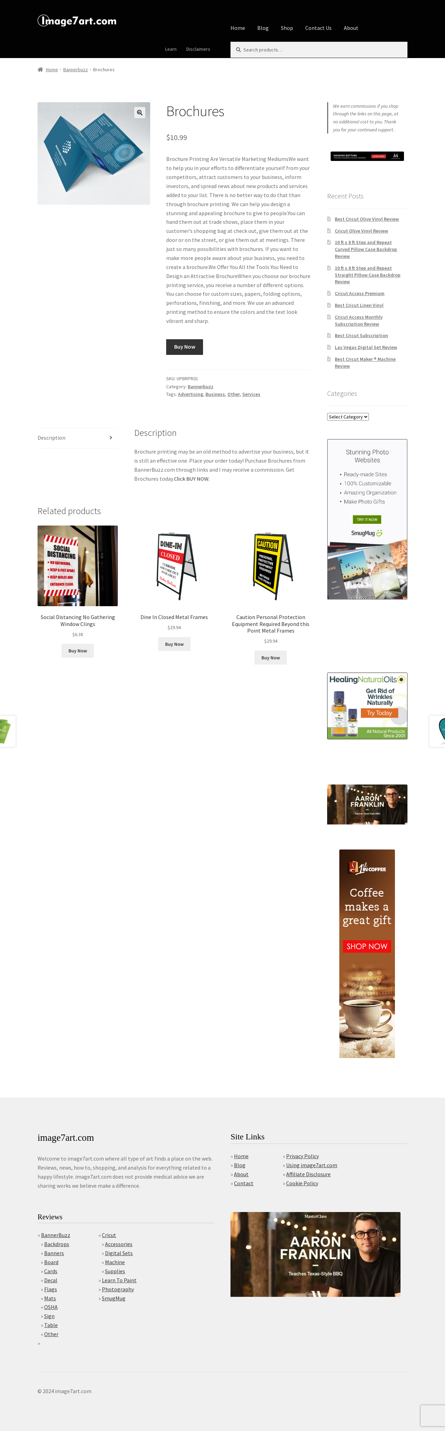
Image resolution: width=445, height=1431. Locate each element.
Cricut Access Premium (360, 293)
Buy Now (184, 346)
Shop (287, 27)
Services (251, 394)
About (351, 27)
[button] (139, 112)
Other (233, 394)
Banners (54, 1253)
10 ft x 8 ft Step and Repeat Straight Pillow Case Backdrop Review (367, 275)
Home (237, 27)
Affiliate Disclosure (308, 1174)
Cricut (109, 1234)
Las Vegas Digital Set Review (366, 347)
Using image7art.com (311, 1165)
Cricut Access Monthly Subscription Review (359, 320)
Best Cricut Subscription (361, 335)
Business (215, 394)
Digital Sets (119, 1253)
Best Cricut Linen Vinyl (359, 305)
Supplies (115, 1271)
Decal (50, 1280)
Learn (171, 49)
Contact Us (318, 27)
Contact (243, 1183)
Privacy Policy (302, 1156)
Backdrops (56, 1244)
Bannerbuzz (75, 69)
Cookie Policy (302, 1183)
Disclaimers (198, 49)
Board (51, 1262)
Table (51, 1325)
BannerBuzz (55, 1234)
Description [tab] (51, 437)
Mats (50, 1298)
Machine (115, 1262)
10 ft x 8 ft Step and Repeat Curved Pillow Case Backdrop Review (366, 249)
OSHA (51, 1306)
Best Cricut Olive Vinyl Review (367, 219)
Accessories (118, 1244)
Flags (50, 1289)
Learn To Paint (119, 1280)
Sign (49, 1315)
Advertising (190, 394)
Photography (118, 1289)
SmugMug (114, 1298)
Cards (50, 1271)
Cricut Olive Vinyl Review (361, 231)
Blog (263, 27)
